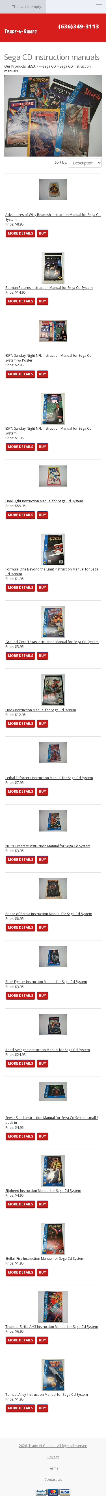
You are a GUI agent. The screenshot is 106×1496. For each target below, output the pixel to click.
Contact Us (53, 1479)
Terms (53, 1468)
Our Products (15, 66)
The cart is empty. (27, 6)
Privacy (53, 1457)
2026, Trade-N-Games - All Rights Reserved (53, 1445)
